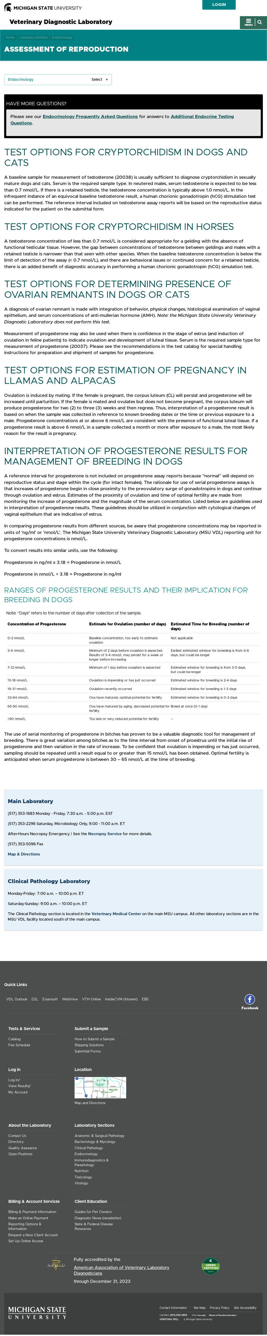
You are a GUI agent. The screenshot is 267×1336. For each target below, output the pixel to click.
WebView (70, 1000)
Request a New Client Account (33, 1236)
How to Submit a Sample (95, 1040)
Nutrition (81, 1172)
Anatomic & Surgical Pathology (100, 1137)
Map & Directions (24, 856)
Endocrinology (62, 38)
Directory (16, 1143)
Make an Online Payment (28, 1219)
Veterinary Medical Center (116, 915)
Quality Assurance (22, 1149)
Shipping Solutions (89, 1046)
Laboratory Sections (33, 38)
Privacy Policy (219, 1308)
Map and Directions (90, 1104)
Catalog (14, 1040)
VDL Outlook (16, 1000)
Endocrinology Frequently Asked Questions (90, 118)
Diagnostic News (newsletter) (98, 1219)
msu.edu (201, 1316)
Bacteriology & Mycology (95, 1143)
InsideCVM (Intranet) (121, 1000)
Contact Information (173, 1308)
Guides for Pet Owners (93, 1213)
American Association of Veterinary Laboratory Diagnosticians (121, 1272)
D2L (35, 1000)
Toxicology (83, 1178)
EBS (145, 1000)
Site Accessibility (245, 1308)
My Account (18, 1093)
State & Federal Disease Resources (94, 1228)
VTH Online (91, 1000)
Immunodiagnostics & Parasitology (92, 1164)
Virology (81, 1184)
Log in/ (14, 1081)
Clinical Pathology (89, 1149)
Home (10, 38)
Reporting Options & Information (24, 1228)
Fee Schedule (19, 1046)
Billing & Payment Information (32, 1213)
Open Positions (20, 1155)
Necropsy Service (105, 835)
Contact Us (17, 1137)
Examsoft (50, 1000)
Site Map (199, 1308)
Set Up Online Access (25, 1242)
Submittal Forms (88, 1053)
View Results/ (19, 1087)
